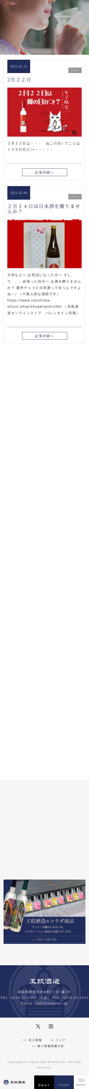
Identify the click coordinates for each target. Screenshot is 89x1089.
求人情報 (35, 1040)
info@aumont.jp (52, 1003)
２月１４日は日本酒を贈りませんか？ (43, 209)
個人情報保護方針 (50, 1046)
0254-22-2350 (24, 997)
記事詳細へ (44, 172)
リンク (61, 1040)
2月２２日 (19, 79)
